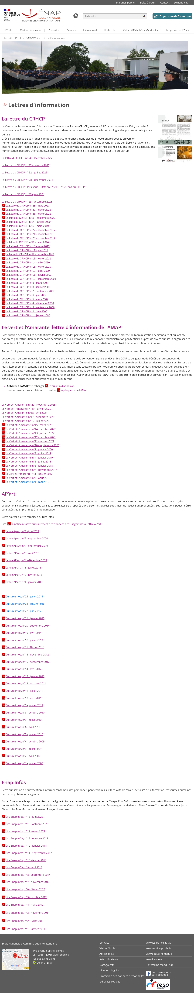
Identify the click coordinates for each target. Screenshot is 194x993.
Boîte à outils (148, 2)
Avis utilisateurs (108, 959)
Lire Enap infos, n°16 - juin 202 (24, 816)
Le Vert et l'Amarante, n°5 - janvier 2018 (29, 465)
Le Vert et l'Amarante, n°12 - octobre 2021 (31, 437)
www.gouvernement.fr (159, 953)
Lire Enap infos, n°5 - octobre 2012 (26, 897)
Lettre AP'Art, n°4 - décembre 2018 (26, 560)
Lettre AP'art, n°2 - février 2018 (24, 574)
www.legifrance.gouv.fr (159, 942)
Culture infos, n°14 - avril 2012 (23, 669)
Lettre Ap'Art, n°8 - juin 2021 (22, 531)
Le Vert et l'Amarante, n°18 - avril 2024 (24, 412)
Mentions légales (109, 970)
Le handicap (181, 2)
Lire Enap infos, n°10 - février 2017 (26, 860)
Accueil (8, 38)
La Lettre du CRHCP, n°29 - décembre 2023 (27, 201)
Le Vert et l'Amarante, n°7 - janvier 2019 (29, 457)
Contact (165, 2)
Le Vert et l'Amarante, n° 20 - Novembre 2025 (28, 404)
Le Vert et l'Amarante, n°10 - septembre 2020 (32, 445)
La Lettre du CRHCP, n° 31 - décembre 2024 (27, 180)
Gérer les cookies (109, 981)
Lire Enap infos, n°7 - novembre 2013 (28, 882)
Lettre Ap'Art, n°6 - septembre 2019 (27, 546)
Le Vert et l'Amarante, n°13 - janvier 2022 (30, 433)
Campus (71, 30)
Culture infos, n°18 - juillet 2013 (24, 640)
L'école (8, 30)
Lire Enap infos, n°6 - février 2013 (25, 889)
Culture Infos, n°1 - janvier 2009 (24, 763)
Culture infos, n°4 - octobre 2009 (25, 741)
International (90, 30)
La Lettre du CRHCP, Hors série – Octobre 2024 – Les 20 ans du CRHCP (43, 187)
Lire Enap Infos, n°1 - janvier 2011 (26, 929)
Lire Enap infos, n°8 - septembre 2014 (28, 874)
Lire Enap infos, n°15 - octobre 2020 (27, 824)
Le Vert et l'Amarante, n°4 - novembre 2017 (31, 470)
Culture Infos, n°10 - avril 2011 (23, 698)
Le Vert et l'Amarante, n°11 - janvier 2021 (30, 441)
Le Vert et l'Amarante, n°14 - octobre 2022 (31, 429)
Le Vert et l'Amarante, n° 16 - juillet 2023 (25, 421)
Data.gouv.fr (106, 965)
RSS (75, 15)
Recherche (110, 30)
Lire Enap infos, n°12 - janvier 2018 (26, 845)
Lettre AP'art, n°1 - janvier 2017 (24, 582)
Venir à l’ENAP (45, 962)
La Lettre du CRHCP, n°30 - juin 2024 (23, 194)
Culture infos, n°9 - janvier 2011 (24, 705)
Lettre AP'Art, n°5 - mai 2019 (22, 553)
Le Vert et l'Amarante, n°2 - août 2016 (28, 478)
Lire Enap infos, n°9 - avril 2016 (24, 867)
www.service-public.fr (158, 948)
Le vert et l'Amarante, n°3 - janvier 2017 (29, 474)
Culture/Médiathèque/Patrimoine (141, 30)
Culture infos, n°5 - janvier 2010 (24, 734)
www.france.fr (154, 959)
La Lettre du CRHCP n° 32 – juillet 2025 (24, 172)
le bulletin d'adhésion (62, 386)
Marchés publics (126, 2)
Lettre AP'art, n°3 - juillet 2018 (23, 567)
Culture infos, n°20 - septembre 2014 (28, 625)
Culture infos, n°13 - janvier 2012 (25, 676)
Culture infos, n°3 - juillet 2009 (23, 749)
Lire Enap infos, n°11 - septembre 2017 (29, 853)
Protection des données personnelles (121, 976)
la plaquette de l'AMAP (74, 390)
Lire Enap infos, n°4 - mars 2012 (24, 904)
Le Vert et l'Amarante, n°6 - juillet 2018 (28, 461)
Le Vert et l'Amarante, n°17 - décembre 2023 (28, 417)
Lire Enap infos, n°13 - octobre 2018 (27, 838)
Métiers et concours (30, 30)
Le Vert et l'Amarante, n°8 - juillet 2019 (28, 453)
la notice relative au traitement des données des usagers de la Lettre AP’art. (56, 524)
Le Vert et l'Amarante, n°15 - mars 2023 (29, 425)
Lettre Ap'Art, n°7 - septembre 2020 (27, 538)
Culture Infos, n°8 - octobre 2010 (25, 712)
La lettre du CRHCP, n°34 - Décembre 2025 (27, 158)
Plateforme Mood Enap (160, 965)
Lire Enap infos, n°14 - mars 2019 (25, 831)
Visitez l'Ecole (107, 948)
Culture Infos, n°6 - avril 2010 (23, 727)
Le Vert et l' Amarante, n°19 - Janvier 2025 (26, 408)
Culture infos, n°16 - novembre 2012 (27, 654)
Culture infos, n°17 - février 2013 (25, 647)
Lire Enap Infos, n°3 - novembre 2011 (28, 912)
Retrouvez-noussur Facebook (161, 973)
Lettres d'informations (53, 38)
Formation (54, 30)
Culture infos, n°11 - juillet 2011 (24, 691)
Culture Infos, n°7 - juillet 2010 (23, 719)
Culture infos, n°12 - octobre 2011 (26, 683)
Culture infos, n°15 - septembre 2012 (28, 662)
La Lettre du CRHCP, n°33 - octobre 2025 (25, 165)
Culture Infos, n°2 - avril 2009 (23, 756)
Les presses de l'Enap (177, 30)
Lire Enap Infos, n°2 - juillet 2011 (25, 921)
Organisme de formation (175, 16)
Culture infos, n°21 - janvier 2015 (25, 618)
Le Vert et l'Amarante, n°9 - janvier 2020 (29, 449)
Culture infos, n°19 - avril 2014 (23, 632)
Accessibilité (106, 953)
